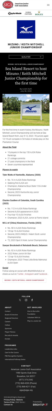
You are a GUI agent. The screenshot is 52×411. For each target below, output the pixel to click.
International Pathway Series (15, 359)
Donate (7, 339)
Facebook (42, 274)
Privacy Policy (9, 400)
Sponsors (8, 328)
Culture (7, 325)
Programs (10, 345)
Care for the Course (12, 352)
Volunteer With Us (33, 317)
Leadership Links (11, 349)
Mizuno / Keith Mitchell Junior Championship (26, 64)
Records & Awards (11, 335)
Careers (7, 322)
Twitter (20, 274)
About (8, 307)
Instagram (29, 274)
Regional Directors (11, 318)
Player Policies (10, 332)
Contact (7, 311)
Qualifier (26, 57)
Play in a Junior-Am (34, 321)
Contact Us (8, 405)
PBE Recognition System (14, 356)
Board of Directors (11, 315)
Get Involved (34, 307)
